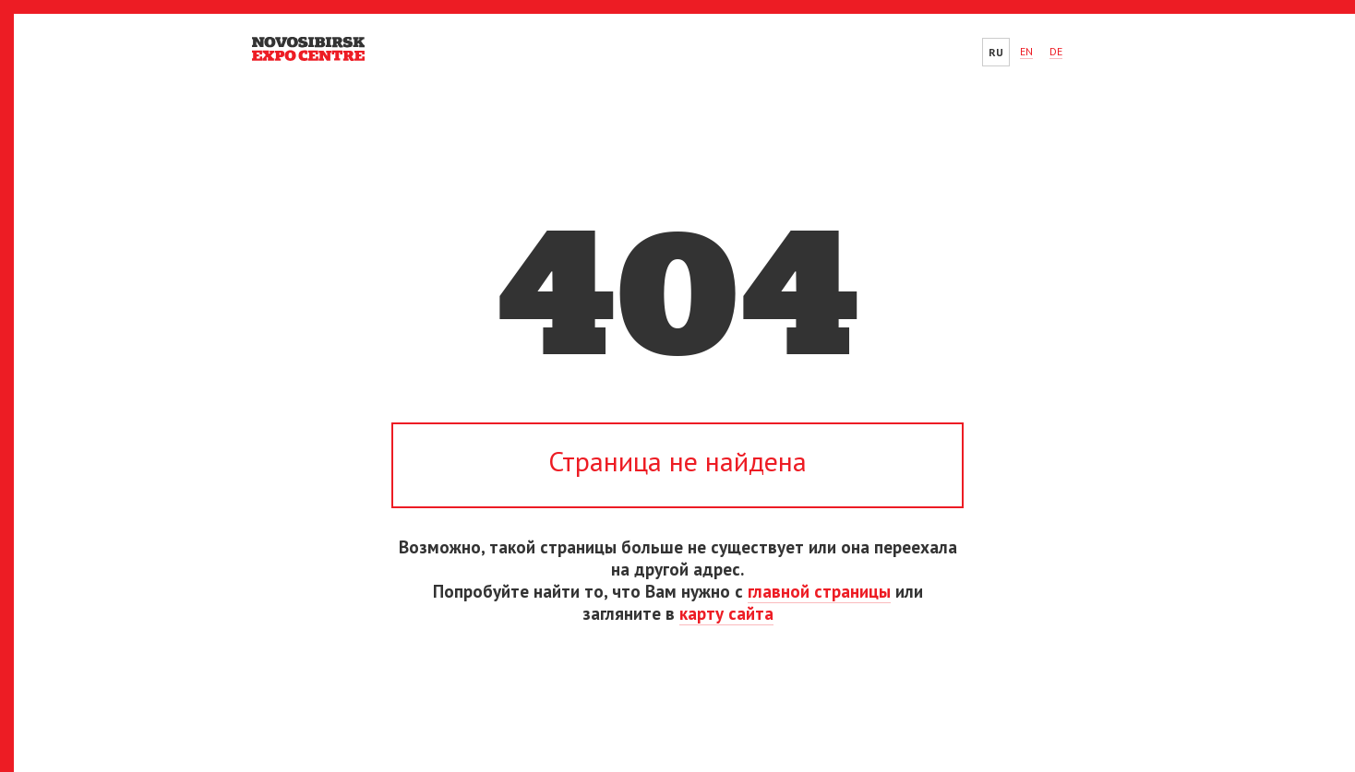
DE (1055, 51)
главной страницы (819, 591)
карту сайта (726, 613)
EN (1026, 51)
